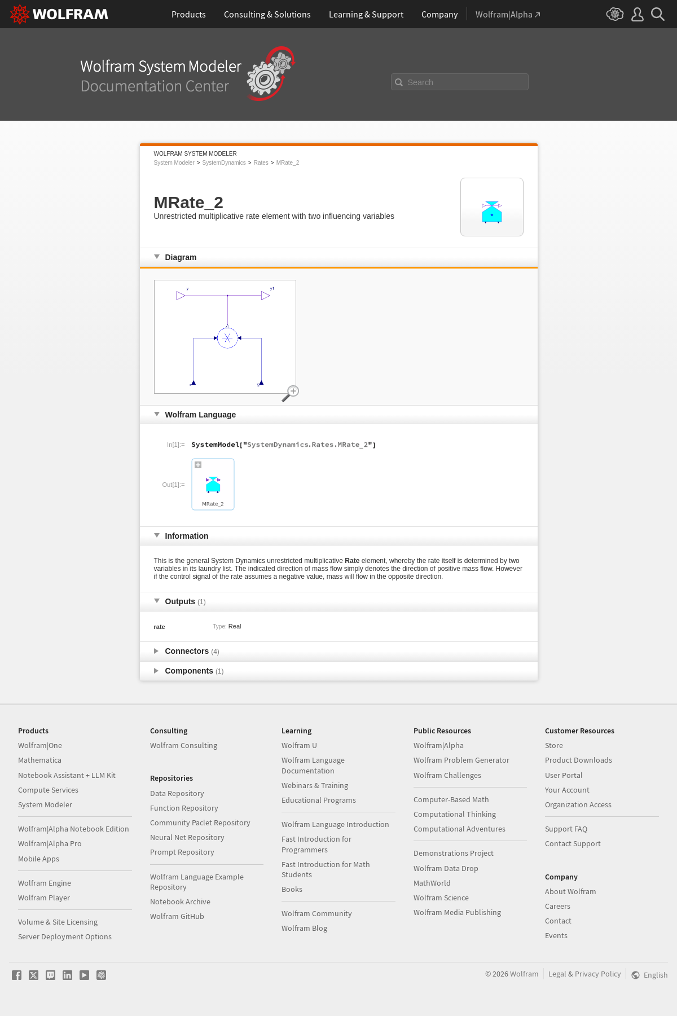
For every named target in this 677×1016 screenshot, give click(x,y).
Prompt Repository (182, 852)
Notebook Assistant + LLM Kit (67, 775)
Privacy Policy (598, 974)
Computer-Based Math (451, 799)
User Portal (564, 775)
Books (292, 889)
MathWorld (432, 883)
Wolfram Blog (304, 928)
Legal (557, 974)
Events (556, 935)
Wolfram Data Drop (446, 868)
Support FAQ (566, 829)
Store (554, 745)
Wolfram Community (317, 913)
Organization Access (578, 804)
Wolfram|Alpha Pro (50, 843)
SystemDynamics (224, 163)
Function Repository (184, 808)
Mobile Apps (38, 859)
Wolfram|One (40, 745)
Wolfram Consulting (183, 745)
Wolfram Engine (44, 883)
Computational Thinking (455, 814)
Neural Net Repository (187, 837)
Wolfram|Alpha (439, 745)
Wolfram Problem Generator (461, 760)
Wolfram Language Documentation (313, 765)
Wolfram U (299, 745)
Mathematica (39, 760)
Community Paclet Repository (200, 822)
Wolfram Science (441, 897)
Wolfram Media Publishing (457, 912)
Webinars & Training (315, 785)
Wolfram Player (44, 897)
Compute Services (48, 790)
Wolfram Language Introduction (335, 824)
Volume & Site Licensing (58, 922)
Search (421, 82)
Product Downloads (578, 760)
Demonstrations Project (454, 853)
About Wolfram (570, 891)
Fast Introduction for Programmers (316, 844)
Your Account (567, 790)
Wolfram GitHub (177, 916)
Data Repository (177, 793)
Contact (558, 921)
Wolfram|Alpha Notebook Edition (73, 829)
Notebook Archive (180, 901)
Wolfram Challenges (447, 775)
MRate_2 (288, 163)
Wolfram (524, 974)
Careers (557, 906)
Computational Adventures (459, 829)
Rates (261, 163)
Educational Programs (319, 800)
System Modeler (174, 163)
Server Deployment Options (65, 936)
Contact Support (573, 843)
